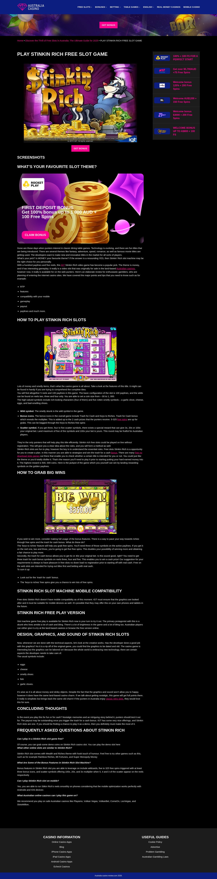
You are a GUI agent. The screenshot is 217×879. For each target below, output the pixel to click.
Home (20, 40)
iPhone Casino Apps (61, 851)
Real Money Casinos (168, 7)
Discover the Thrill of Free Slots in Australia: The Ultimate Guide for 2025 (61, 40)
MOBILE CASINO (191, 7)
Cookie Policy (155, 842)
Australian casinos (125, 268)
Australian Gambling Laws (155, 856)
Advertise (155, 847)
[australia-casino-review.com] (30, 7)
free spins (122, 419)
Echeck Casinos (62, 866)
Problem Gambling (155, 851)
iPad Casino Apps (62, 856)
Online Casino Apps (62, 842)
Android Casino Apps (61, 861)
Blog (61, 847)
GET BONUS (108, 25)
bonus (114, 452)
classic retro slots (114, 698)
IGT (63, 265)
